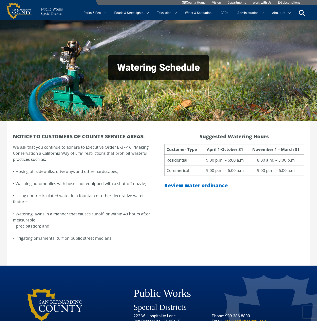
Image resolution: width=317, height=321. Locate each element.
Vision (216, 2)
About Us (278, 13)
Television (164, 13)
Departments (236, 2)
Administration (248, 13)
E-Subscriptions (289, 2)
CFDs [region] (224, 13)
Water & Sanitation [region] (198, 13)
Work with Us (262, 2)
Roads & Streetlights (128, 13)
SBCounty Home (194, 2)
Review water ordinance (196, 185)
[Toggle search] (302, 13)
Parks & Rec (92, 13)
